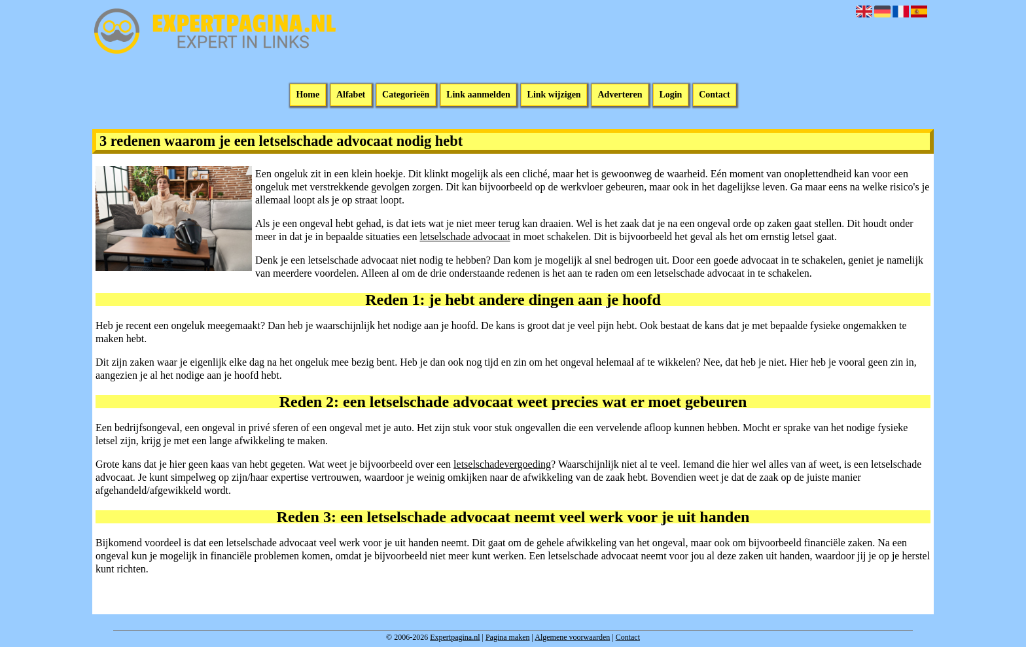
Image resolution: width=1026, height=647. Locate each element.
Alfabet (350, 95)
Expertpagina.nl (455, 637)
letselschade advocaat (464, 236)
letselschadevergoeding (502, 464)
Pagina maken (508, 637)
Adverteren (619, 95)
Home (307, 95)
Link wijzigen (554, 95)
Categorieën (405, 95)
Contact (714, 95)
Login (670, 95)
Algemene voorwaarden (572, 637)
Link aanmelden (478, 95)
